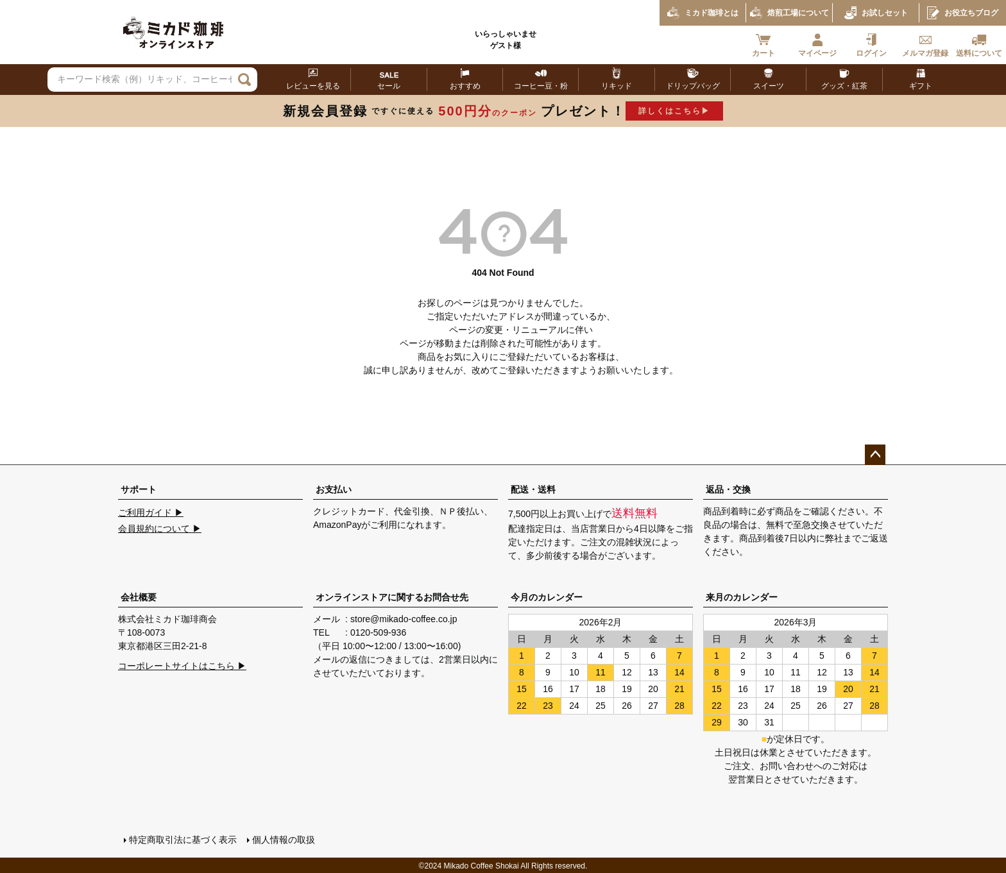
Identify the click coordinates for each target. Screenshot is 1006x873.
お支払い (334, 489)
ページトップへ (875, 455)
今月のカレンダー (547, 597)
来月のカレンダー (742, 597)
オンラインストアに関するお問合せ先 (392, 597)
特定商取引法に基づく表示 (182, 839)
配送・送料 (533, 489)
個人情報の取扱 (283, 839)
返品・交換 (728, 489)
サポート (139, 489)
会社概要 (139, 597)
